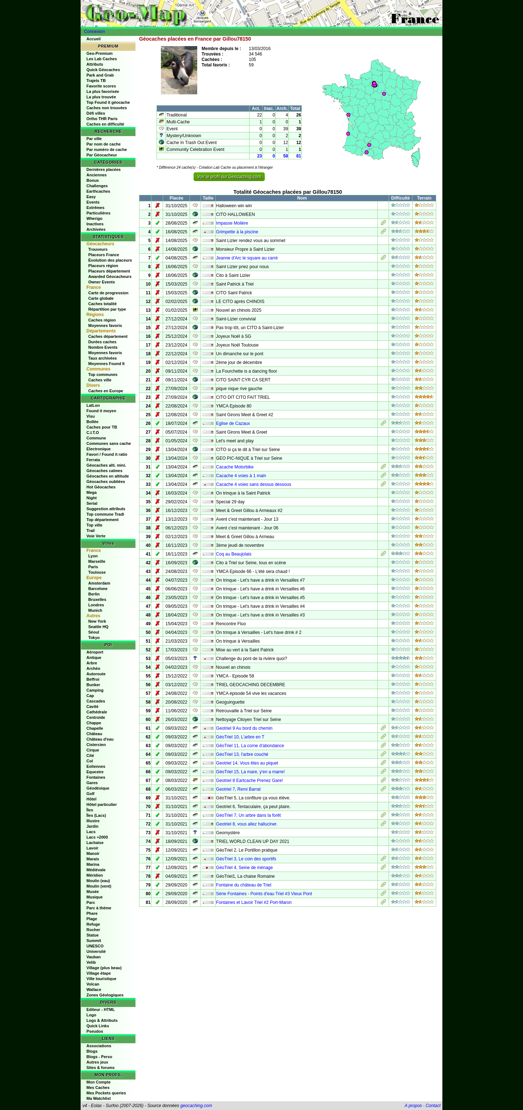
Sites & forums (100, 1067)
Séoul (93, 632)
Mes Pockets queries (106, 1093)
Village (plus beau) (104, 968)
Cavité (92, 706)
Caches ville (100, 380)
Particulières (98, 213)
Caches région (102, 320)
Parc (90, 902)
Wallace (93, 989)
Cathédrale (96, 712)
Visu (90, 416)
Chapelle (94, 728)
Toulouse (97, 572)
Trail (90, 530)
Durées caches (102, 342)
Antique (93, 657)
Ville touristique (101, 978)
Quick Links (97, 1026)
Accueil (93, 39)
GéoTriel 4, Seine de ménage (244, 867)
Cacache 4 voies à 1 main (241, 475)
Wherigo (94, 218)
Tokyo (94, 637)
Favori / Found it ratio (106, 454)
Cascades (95, 701)
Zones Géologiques (104, 995)
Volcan (92, 984)
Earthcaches (98, 191)
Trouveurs (98, 249)
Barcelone (98, 588)
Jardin (92, 826)
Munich (95, 610)
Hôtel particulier (101, 804)
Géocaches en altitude (107, 476)
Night (91, 498)
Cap (90, 695)
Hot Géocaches (100, 487)
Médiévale (96, 870)
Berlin (94, 594)
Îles (89, 810)
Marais (92, 859)
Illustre (93, 821)
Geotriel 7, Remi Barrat (238, 789)
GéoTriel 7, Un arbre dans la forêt (248, 815)
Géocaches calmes (104, 470)
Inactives (95, 224)
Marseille (96, 561)
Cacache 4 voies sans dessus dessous (253, 484)
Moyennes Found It (106, 363)
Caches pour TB (101, 427)
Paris (93, 567)
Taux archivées (102, 358)
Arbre (91, 663)
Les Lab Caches (101, 59)
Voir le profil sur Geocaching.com (229, 176)
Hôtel (91, 799)
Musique (94, 897)
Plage (91, 919)
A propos (413, 1105)
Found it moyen (101, 411)
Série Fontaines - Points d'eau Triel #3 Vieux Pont (264, 893)
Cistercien (96, 744)
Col (89, 761)
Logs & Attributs (102, 1020)
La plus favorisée (102, 91)
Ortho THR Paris (102, 118)
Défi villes (95, 113)
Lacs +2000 (97, 837)
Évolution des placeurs (110, 260)
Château (94, 734)
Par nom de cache (103, 144)
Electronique (98, 449)
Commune (96, 438)
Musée (92, 891)
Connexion (94, 31)
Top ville (94, 525)
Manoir (93, 853)
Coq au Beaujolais (233, 554)
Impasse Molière (232, 223)
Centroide (95, 717)
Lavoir (92, 848)
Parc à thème (98, 908)
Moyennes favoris (105, 325)
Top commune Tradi (105, 514)
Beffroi (92, 679)
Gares (92, 783)
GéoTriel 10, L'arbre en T (240, 737)
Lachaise (95, 842)
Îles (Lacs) (96, 815)
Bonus (92, 180)
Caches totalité (102, 304)
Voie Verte (95, 536)
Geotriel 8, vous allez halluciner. (246, 824)
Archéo (93, 668)
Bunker (93, 685)
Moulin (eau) (98, 880)
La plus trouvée (101, 97)
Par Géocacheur (101, 155)
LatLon (93, 405)
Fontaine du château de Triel (243, 885)
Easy (91, 196)
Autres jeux (97, 1062)
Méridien (94, 875)
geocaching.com (196, 1105)
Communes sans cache (108, 443)
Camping (95, 690)
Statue (92, 935)
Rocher (93, 929)
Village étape (98, 973)
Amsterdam (99, 583)
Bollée (92, 421)
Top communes (102, 374)
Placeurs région (103, 265)
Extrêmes (95, 207)
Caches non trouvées (106, 108)
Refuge (93, 924)
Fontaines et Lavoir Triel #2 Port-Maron (254, 902)
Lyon (93, 556)
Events (93, 202)
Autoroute (96, 674)
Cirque (92, 750)
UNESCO (95, 946)
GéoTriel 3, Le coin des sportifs (246, 858)
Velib (91, 962)
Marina (92, 864)
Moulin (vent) (98, 886)
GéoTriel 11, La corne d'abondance (250, 745)
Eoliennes (95, 766)
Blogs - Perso (99, 1056)
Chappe (93, 723)
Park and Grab (100, 75)
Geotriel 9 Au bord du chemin (244, 728)
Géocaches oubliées (105, 481)
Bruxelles (97, 599)
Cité (90, 755)
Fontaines (95, 777)
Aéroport (94, 652)
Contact (433, 1105)
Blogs (92, 1051)
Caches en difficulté (105, 124)
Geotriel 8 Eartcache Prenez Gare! (249, 780)
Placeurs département (109, 271)
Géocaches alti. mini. (106, 465)
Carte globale (101, 298)
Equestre (95, 772)
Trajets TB (96, 80)
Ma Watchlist (98, 1098)
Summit (93, 940)
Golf (90, 793)
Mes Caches (98, 1087)
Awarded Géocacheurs (109, 276)
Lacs (91, 832)
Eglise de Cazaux (233, 423)
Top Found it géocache (108, 102)
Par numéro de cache (106, 149)
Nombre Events (103, 347)
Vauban (93, 957)
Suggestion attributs (105, 509)
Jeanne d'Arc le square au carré (247, 258)
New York (97, 621)
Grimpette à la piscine (237, 231)
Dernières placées (103, 169)
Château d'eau (100, 739)
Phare (92, 913)
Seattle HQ (98, 626)
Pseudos (94, 1031)
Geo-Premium (99, 53)
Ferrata (93, 460)
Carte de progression (108, 293)
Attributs (94, 64)
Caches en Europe (105, 391)
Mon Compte (98, 1082)
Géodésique (97, 788)
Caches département (107, 336)
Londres (96, 605)
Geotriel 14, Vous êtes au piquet (247, 763)
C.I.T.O (92, 432)
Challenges (97, 186)
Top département (102, 519)
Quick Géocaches (103, 69)
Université (96, 951)
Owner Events (101, 282)
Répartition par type (107, 309)
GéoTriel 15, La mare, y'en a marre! (250, 771)
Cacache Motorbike (235, 467)
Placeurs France (103, 255)
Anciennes (96, 175)
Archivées (96, 229)
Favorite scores (101, 86)
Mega (91, 492)
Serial (91, 503)
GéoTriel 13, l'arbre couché (242, 754)
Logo (91, 1015)
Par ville (94, 138)
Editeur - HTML (100, 1009)
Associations (98, 1046)
